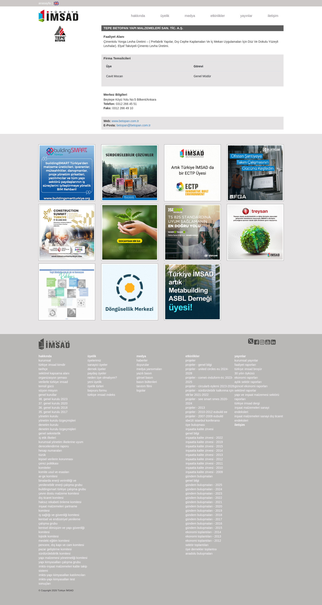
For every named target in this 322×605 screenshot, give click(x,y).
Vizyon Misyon (48, 390)
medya (190, 16)
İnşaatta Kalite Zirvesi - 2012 (204, 459)
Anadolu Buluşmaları (199, 553)
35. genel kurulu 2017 (53, 412)
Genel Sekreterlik (50, 433)
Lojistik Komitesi (49, 536)
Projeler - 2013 (195, 407)
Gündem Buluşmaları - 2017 (204, 519)
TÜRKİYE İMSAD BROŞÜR (248, 369)
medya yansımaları (149, 369)
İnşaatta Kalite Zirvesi (200, 429)
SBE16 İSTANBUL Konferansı (203, 420)
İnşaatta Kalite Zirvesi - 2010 (204, 467)
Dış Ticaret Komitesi (51, 497)
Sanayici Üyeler (98, 364)
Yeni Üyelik (95, 382)
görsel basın (145, 377)
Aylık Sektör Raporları (248, 382)
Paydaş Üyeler (97, 373)
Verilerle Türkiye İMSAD (53, 382)
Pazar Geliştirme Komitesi (55, 549)
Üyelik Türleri (96, 386)
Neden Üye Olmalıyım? (102, 377)
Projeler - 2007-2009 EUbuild (204, 416)
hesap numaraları (50, 450)
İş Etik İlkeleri (47, 437)
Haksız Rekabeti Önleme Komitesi (60, 502)
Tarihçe (43, 369)
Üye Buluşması (195, 425)
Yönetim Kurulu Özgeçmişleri (57, 420)
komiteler (45, 467)
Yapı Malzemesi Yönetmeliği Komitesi (63, 558)
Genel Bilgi (192, 433)
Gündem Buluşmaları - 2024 (204, 489)
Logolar (141, 390)
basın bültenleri (147, 382)
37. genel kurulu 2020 (53, 403)
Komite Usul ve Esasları (54, 472)
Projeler (191, 360)
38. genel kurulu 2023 (53, 399)
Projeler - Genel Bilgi (199, 364)
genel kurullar (48, 394)
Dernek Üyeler (97, 369)
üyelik (164, 16)
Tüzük (42, 455)
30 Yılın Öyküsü (245, 373)
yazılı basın (144, 373)
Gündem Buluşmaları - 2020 (204, 506)
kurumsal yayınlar (246, 360)
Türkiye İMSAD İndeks (101, 394)
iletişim (273, 16)
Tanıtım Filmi (144, 386)
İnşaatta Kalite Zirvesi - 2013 (204, 455)
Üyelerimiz (94, 360)
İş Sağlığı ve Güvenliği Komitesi (59, 515)
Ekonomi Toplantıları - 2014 (203, 532)
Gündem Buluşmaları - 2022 (204, 497)
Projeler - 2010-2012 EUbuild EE (206, 412)
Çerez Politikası (49, 463)
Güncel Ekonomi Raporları (251, 386)
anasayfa (45, 3)
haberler (142, 360)
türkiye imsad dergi (247, 403)
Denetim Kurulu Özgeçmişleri (57, 429)
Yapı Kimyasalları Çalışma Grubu (60, 562)
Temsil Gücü (46, 386)
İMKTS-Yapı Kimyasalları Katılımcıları (62, 575)
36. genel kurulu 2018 (53, 407)
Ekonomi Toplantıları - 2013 (203, 536)
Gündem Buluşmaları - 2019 (204, 510)
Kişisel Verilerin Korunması (56, 459)
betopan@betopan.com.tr (134, 125)
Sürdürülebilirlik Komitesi (55, 553)
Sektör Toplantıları (197, 545)
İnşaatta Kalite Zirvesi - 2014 (204, 450)
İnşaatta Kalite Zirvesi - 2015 (204, 446)
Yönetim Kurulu (48, 416)
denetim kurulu (48, 425)
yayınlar (246, 16)
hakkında (138, 16)
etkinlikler (218, 16)
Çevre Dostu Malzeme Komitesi (59, 493)
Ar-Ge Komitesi (48, 476)
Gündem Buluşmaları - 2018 (204, 515)
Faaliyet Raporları (245, 364)
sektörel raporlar (245, 390)
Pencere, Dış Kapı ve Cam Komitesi (61, 545)
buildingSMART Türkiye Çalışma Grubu (62, 489)
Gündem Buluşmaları (199, 476)
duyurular (143, 364)
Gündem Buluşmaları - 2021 (204, 502)
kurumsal (45, 360)
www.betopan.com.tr (125, 121)
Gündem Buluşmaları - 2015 (204, 527)
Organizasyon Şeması (53, 377)
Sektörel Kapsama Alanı (54, 373)
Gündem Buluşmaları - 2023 (204, 493)
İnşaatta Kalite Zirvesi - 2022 (204, 437)
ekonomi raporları (246, 377)
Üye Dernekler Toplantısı (201, 549)
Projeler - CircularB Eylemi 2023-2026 (210, 386)
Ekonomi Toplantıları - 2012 (203, 540)
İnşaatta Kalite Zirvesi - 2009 (204, 472)
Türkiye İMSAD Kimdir (52, 364)
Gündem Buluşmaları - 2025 (204, 485)
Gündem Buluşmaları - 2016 (204, 523)
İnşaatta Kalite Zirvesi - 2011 (204, 463)
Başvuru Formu (97, 390)
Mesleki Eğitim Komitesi (54, 540)
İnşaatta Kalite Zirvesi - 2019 (204, 442)
